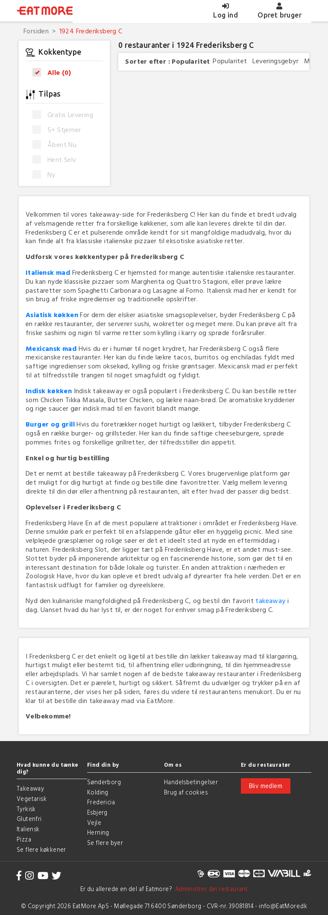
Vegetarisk (32, 798)
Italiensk (28, 828)
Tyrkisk (26, 808)
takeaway (270, 600)
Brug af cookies (186, 792)
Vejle (94, 822)
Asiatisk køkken (52, 314)
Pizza (24, 839)
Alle (54, 72)
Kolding (97, 792)
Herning (98, 832)
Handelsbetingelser (191, 781)
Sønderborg (104, 781)
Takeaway (30, 788)
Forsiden (36, 31)
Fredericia (101, 801)
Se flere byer (105, 842)
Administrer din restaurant (210, 888)
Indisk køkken (49, 390)
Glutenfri (29, 818)
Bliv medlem (265, 785)
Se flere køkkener (41, 849)
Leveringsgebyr (275, 60)
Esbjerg (97, 812)
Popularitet (191, 61)
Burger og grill (50, 424)
